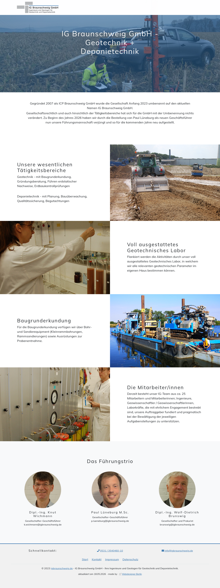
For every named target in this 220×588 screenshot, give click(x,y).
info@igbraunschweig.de (179, 550)
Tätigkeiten (155, 7)
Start (85, 559)
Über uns (137, 7)
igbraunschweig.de (62, 568)
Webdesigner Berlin (132, 574)
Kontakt (195, 7)
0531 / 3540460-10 (111, 550)
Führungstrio (176, 7)
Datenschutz (130, 559)
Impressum (112, 559)
